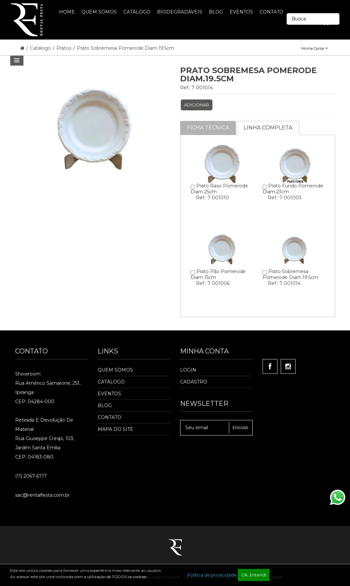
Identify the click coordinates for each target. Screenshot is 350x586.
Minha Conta (314, 48)
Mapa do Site (115, 429)
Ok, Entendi (253, 574)
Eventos (109, 394)
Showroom (28, 374)
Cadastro (193, 382)
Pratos (64, 48)
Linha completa (268, 128)
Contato (109, 417)
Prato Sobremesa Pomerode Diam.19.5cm (125, 48)
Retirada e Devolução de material (44, 424)
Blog (105, 405)
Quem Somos (115, 370)
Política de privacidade (212, 574)
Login (188, 370)
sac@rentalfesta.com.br (42, 495)
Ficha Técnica (208, 128)
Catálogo (41, 48)
